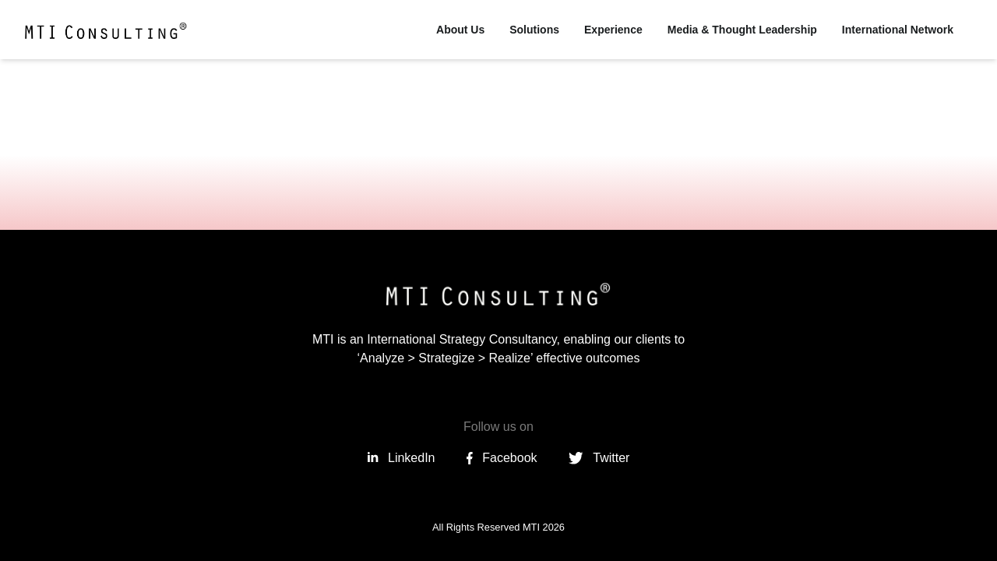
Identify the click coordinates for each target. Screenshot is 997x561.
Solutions (534, 29)
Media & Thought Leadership (742, 29)
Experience (613, 29)
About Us (460, 29)
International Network (897, 29)
